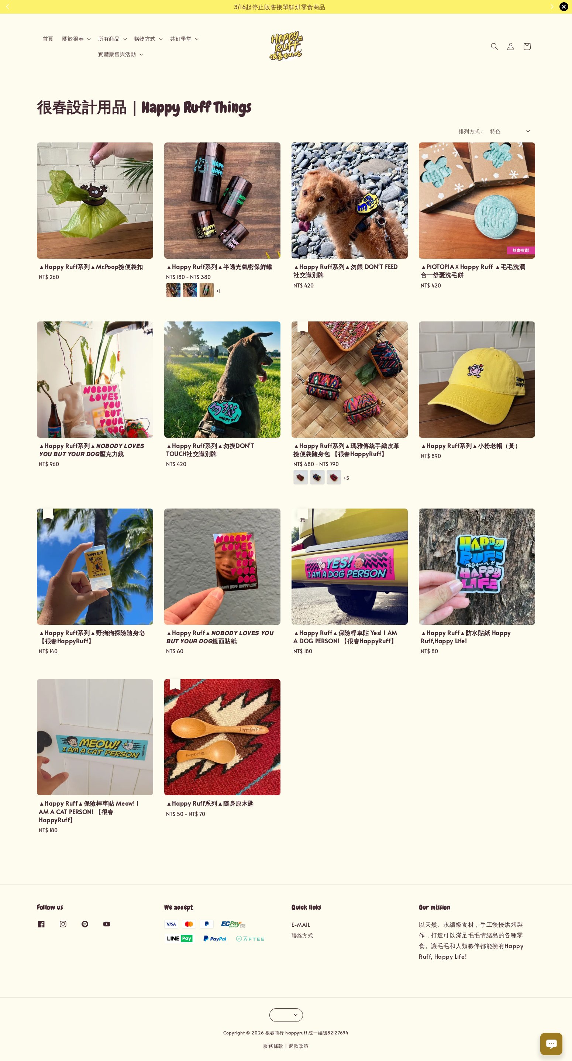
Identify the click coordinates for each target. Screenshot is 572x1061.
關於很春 (73, 38)
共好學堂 (181, 38)
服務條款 (273, 1046)
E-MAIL (301, 925)
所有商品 (109, 38)
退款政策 (299, 1046)
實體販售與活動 (117, 54)
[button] (494, 46)
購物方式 (145, 38)
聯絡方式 (302, 935)
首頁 (48, 38)
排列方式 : (470, 131)
